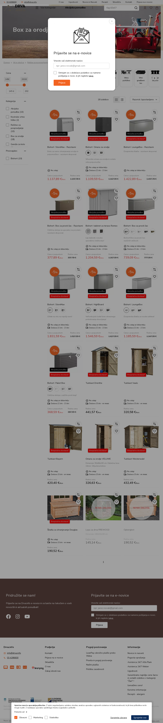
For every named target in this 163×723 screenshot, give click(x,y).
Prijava (61, 82)
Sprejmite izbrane (118, 717)
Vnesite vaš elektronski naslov (68, 60)
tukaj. (91, 75)
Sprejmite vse (140, 717)
